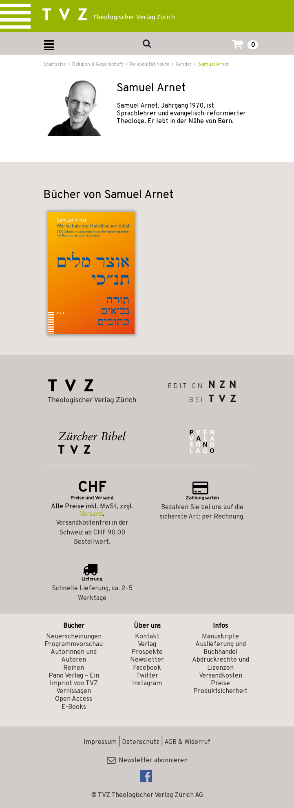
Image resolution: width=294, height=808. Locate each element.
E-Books (74, 707)
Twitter (147, 676)
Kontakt (147, 637)
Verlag (147, 644)
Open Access (73, 699)
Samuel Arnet (213, 64)
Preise (220, 684)
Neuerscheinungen (74, 637)
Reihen (73, 668)
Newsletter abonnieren (147, 761)
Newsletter (147, 660)
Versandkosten (220, 676)
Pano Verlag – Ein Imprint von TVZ (74, 680)
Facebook (147, 668)
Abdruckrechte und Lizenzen (220, 664)
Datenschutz (140, 742)
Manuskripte (220, 637)
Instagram (147, 684)
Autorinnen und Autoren (74, 656)
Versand (91, 514)
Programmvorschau (73, 644)
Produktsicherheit (220, 691)
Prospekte (147, 652)
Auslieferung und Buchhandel (220, 648)
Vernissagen (73, 691)
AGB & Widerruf (187, 742)
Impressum (100, 742)
